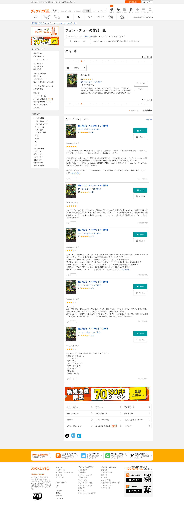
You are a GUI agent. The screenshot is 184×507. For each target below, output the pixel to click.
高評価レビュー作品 (40, 105)
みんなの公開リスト (43, 99)
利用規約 (104, 478)
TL (79, 17)
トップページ (60, 470)
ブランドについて (107, 472)
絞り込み (55, 11)
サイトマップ (105, 488)
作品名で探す (38, 154)
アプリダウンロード (85, 475)
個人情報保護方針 (107, 480)
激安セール (37, 76)
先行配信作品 (38, 89)
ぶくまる (36, 107)
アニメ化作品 (38, 63)
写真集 (37, 138)
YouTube (59, 496)
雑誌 (36, 136)
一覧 (149, 120)
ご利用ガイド (149, 17)
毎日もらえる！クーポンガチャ (44, 82)
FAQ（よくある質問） (85, 483)
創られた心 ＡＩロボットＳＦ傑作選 (93, 126)
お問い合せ (82, 488)
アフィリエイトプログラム (87, 493)
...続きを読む (75, 173)
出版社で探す (38, 163)
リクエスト (82, 490)
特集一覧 (36, 93)
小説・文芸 (100, 17)
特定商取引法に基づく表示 (110, 483)
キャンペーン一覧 (39, 96)
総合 (36, 17)
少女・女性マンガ (57, 17)
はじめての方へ (138, 17)
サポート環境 (82, 480)
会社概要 (104, 470)
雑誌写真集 (122, 17)
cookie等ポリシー (107, 485)
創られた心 (87, 36)
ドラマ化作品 (38, 66)
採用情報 (104, 475)
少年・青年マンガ (47, 17)
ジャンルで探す (38, 148)
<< (70, 61)
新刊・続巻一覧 (38, 56)
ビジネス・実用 (40, 133)
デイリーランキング (40, 59)
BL (68, 17)
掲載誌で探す (38, 160)
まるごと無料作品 (39, 73)
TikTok (58, 493)
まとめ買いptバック (40, 79)
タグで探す (37, 151)
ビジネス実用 (111, 17)
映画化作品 (37, 69)
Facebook (59, 498)
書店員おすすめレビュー (41, 102)
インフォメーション (85, 485)
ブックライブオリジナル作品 (43, 86)
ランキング (60, 478)
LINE (58, 485)
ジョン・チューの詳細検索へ (141, 110)
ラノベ (89, 17)
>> (148, 61)
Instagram (59, 490)
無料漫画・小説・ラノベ (64, 472)
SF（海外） (99, 82)
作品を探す (82, 472)
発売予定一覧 (38, 53)
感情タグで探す (38, 166)
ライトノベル (39, 127)
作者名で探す (38, 157)
